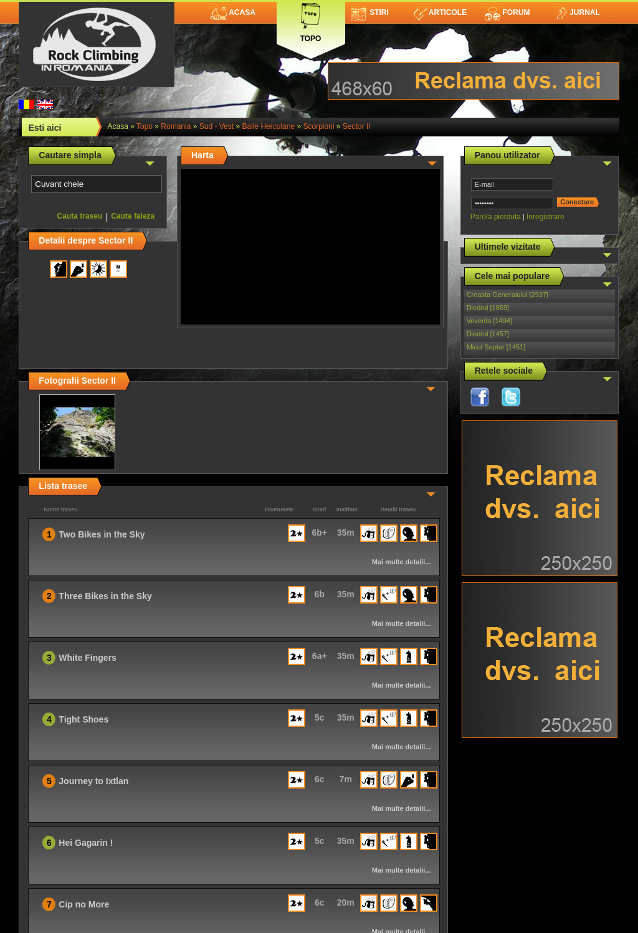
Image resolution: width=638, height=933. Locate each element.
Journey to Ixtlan (93, 781)
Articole (440, 12)
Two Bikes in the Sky (102, 534)
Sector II (357, 126)
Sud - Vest (216, 126)
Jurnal (577, 12)
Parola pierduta (495, 216)
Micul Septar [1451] (496, 347)
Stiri (370, 12)
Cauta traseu (80, 216)
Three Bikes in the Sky (105, 596)
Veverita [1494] (489, 320)
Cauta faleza (133, 216)
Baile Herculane (268, 126)
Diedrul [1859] (488, 307)
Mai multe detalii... (401, 562)
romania (176, 126)
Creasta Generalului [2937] (507, 294)
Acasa (232, 12)
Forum (507, 12)
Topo (311, 20)
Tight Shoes (83, 719)
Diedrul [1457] (488, 334)
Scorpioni (318, 126)
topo (144, 126)
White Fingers (88, 658)
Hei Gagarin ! (86, 843)
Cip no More (84, 904)
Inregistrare (545, 216)
